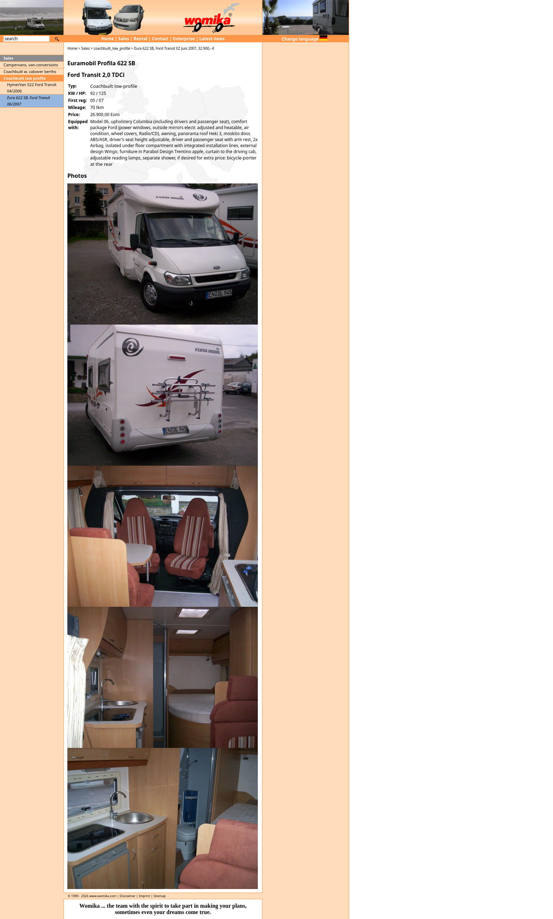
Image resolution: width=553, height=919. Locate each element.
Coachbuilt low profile (25, 78)
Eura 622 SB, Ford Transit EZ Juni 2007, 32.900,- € (174, 48)
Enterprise (184, 39)
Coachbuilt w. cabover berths (30, 71)
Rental (140, 39)
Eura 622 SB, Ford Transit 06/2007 (28, 101)
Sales (124, 39)
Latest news (212, 39)
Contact (160, 39)
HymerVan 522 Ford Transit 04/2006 (31, 87)
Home (107, 39)
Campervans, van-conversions (31, 64)
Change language (304, 39)
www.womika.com (102, 896)
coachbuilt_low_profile (111, 48)
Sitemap (159, 896)
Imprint (144, 896)
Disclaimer (127, 896)
